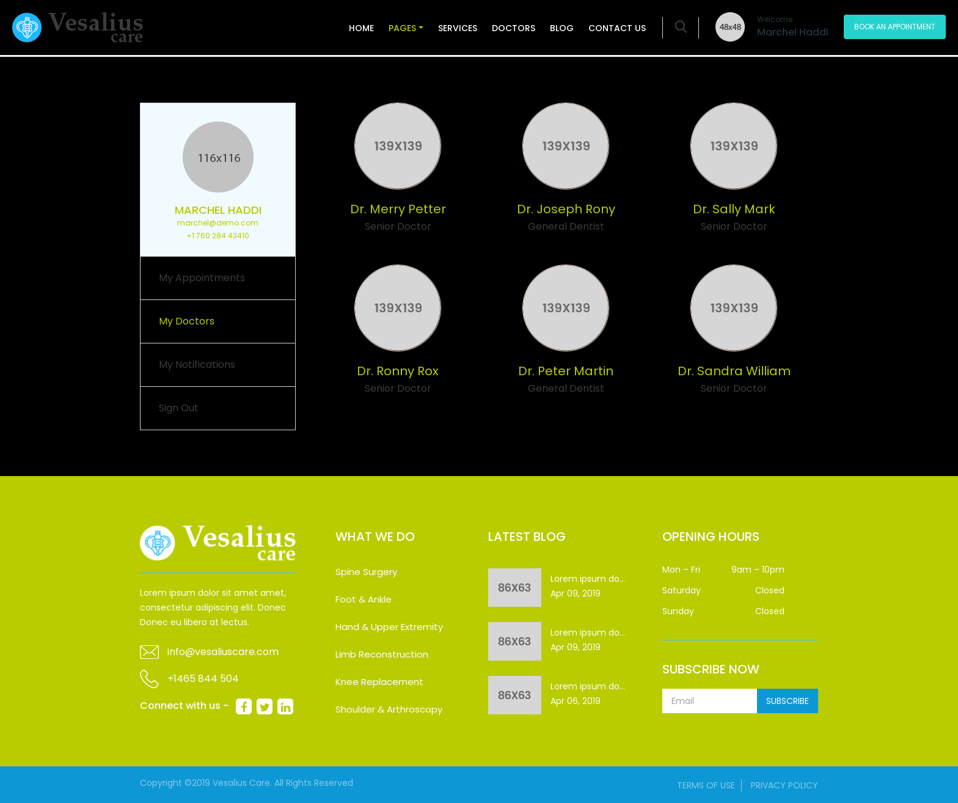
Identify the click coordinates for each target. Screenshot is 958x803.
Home (361, 28)
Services (457, 28)
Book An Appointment (894, 26)
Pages (402, 28)
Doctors (513, 28)
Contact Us (617, 28)
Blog (562, 28)
